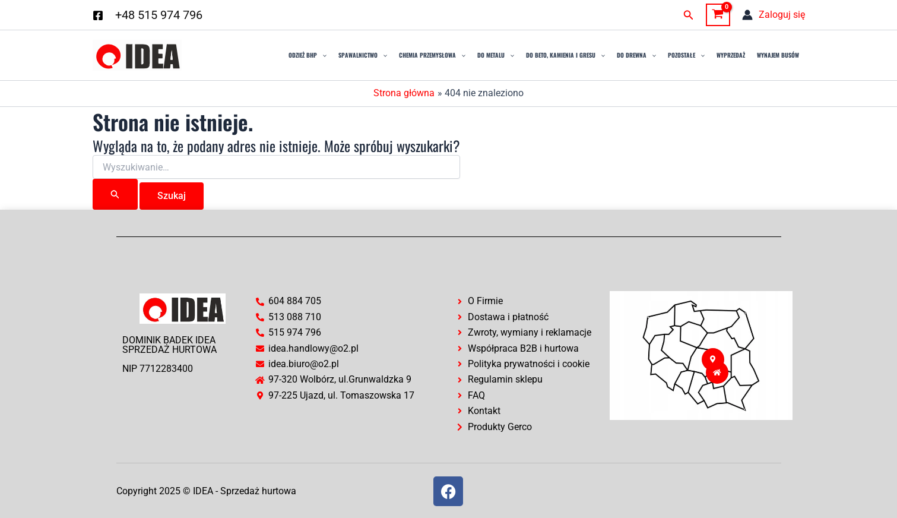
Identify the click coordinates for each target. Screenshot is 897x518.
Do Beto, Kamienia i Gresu (565, 55)
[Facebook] (98, 15)
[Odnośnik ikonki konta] (773, 15)
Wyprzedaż (731, 54)
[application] (322, 55)
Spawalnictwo (362, 55)
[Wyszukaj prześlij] (115, 194)
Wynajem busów (778, 54)
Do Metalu (495, 55)
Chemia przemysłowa (432, 55)
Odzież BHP (308, 55)
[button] (688, 15)
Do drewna (636, 55)
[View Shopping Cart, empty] (718, 15)
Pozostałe (686, 55)
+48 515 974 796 (158, 15)
